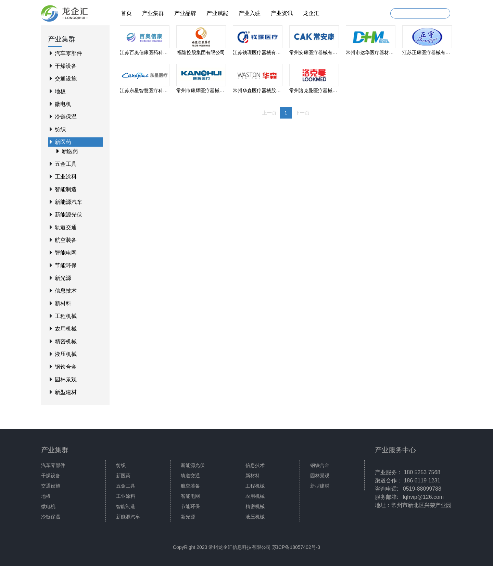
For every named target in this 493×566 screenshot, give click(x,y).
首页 (126, 13)
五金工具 (66, 164)
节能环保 (66, 265)
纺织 (60, 129)
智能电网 (66, 253)
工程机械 (66, 316)
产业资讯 (282, 13)
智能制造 (66, 189)
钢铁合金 (66, 367)
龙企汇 (311, 13)
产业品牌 (185, 13)
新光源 (63, 278)
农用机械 (66, 329)
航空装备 (66, 240)
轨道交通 (66, 227)
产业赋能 (217, 13)
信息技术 (66, 291)
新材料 (63, 303)
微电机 (63, 104)
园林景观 (66, 379)
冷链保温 (66, 117)
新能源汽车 (68, 202)
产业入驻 (250, 13)
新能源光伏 (68, 215)
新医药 (63, 142)
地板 (60, 91)
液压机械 (66, 354)
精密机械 (66, 341)
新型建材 (66, 392)
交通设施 (66, 79)
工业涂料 (66, 177)
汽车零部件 (68, 53)
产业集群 (153, 13)
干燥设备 (66, 66)
